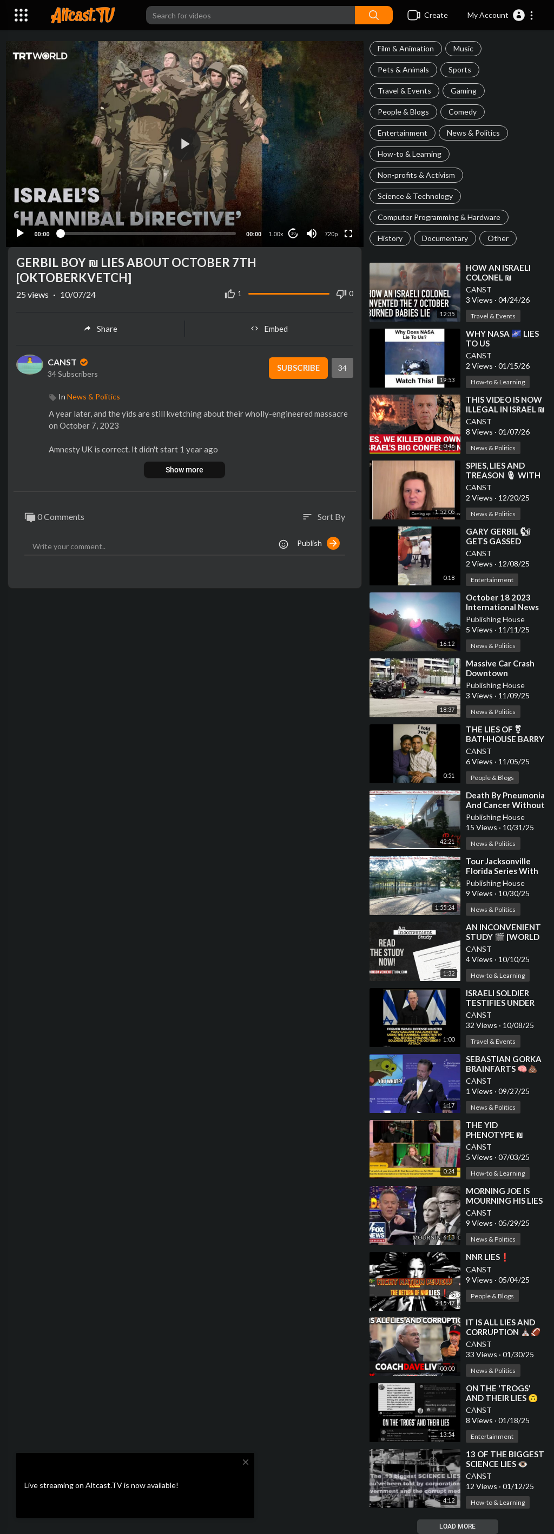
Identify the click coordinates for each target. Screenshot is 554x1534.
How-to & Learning (409, 153)
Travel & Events (404, 90)
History (390, 238)
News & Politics (473, 132)
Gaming (464, 90)
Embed (269, 321)
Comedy (463, 111)
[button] (501, 15)
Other (498, 238)
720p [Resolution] (328, 226)
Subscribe (297, 360)
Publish (318, 536)
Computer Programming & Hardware (439, 217)
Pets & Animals (403, 69)
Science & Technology (415, 196)
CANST (479, 289)
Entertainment (402, 132)
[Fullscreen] (346, 226)
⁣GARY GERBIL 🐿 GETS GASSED (498, 536)
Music (463, 48)
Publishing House (495, 619)
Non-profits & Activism (416, 174)
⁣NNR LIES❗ (488, 1257)
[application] (184, 140)
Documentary (445, 238)
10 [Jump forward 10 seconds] (290, 226)
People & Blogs (403, 111)
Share (100, 321)
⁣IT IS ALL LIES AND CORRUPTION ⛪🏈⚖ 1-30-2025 (503, 1331)
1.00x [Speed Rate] (273, 226)
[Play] (22, 226)
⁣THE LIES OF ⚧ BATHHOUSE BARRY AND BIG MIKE (505, 738)
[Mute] (309, 226)
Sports (460, 69)
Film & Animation (406, 48)
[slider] (148, 226)
